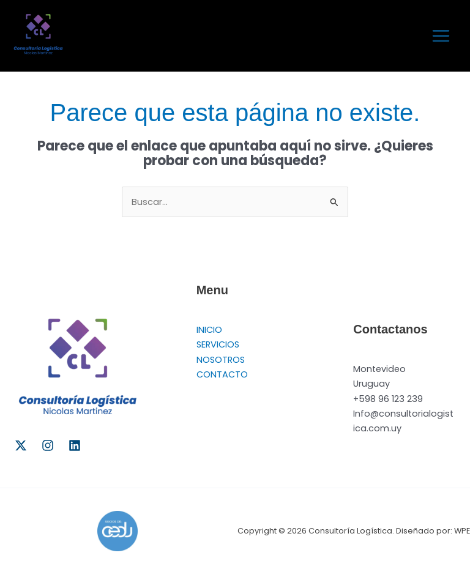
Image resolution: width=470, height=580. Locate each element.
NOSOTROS (220, 360)
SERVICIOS (217, 344)
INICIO (209, 330)
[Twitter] (21, 445)
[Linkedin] (75, 445)
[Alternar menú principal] (441, 36)
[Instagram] (48, 445)
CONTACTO (222, 374)
